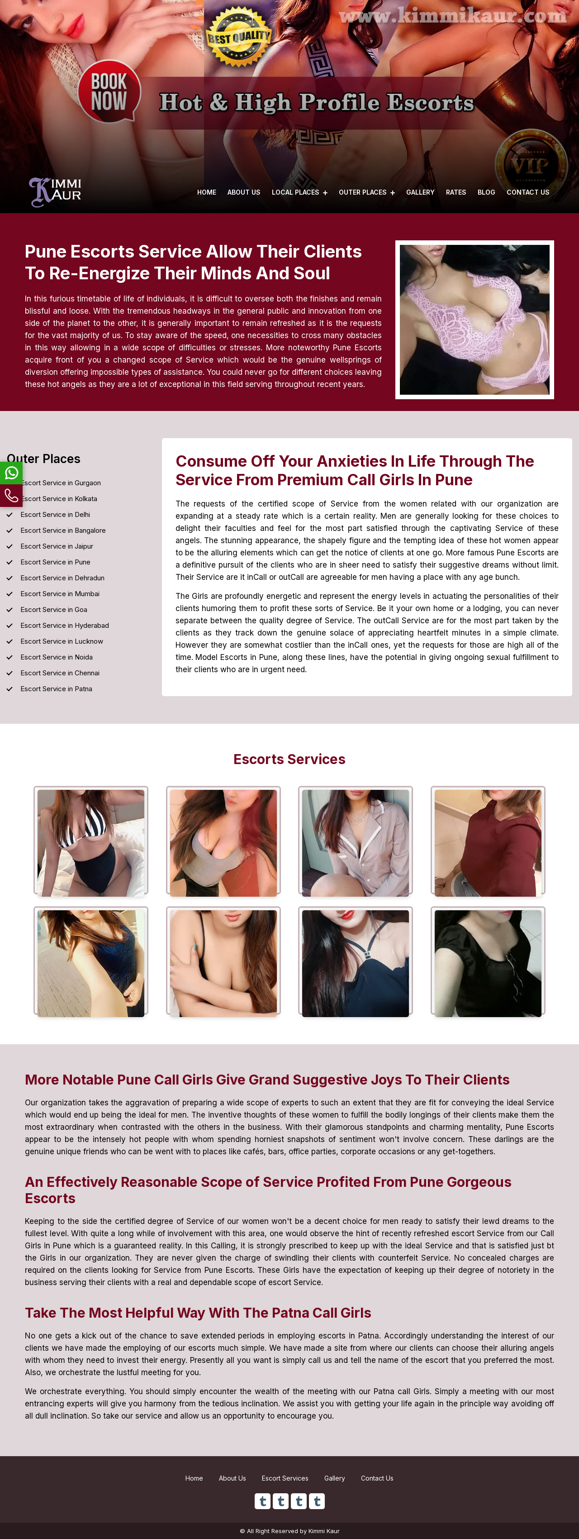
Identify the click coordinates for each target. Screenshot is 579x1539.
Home (206, 192)
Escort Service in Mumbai (60, 593)
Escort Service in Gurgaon (60, 482)
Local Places (299, 192)
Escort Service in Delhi (55, 514)
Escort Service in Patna (56, 688)
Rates (456, 192)
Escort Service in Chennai (60, 673)
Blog (486, 192)
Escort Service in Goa (53, 609)
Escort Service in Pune (55, 562)
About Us (244, 192)
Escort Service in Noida (56, 657)
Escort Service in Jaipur (56, 546)
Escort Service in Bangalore (63, 530)
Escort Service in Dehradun (62, 578)
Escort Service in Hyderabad (64, 625)
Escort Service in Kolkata (58, 498)
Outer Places (367, 192)
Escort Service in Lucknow (61, 641)
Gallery (420, 192)
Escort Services (285, 1478)
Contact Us (528, 192)
